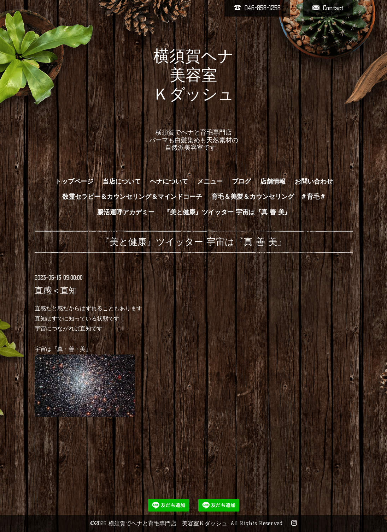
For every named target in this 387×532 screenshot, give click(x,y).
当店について (121, 181)
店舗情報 (273, 181)
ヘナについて (169, 181)
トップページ (74, 181)
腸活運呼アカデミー (125, 212)
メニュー (210, 181)
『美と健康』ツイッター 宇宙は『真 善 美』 (227, 212)
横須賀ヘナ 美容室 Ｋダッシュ (193, 84)
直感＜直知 (56, 290)
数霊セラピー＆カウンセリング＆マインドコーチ (132, 197)
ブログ (241, 181)
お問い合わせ (314, 181)
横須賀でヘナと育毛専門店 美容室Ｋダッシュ (168, 523)
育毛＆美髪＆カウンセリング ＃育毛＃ (268, 197)
